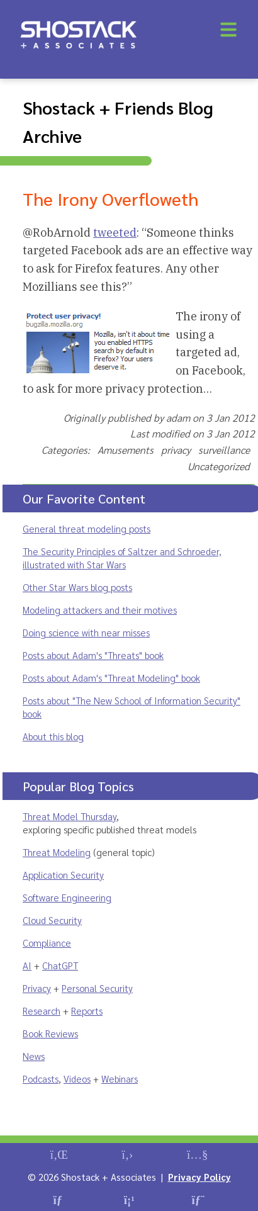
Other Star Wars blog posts (77, 587)
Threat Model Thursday (69, 816)
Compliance (47, 943)
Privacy (37, 988)
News (34, 1056)
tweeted (115, 232)
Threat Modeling (57, 852)
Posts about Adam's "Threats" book (93, 655)
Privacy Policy (199, 1177)
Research (41, 1011)
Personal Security (97, 988)
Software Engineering (67, 897)
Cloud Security (52, 920)
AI (27, 965)
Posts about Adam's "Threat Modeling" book (111, 678)
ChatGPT (60, 965)
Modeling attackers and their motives (100, 610)
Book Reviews (50, 1033)
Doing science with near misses (86, 632)
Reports (87, 1011)
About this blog (53, 736)
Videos (77, 1078)
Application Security (63, 875)
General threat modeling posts (86, 528)
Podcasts (41, 1078)
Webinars (119, 1078)
